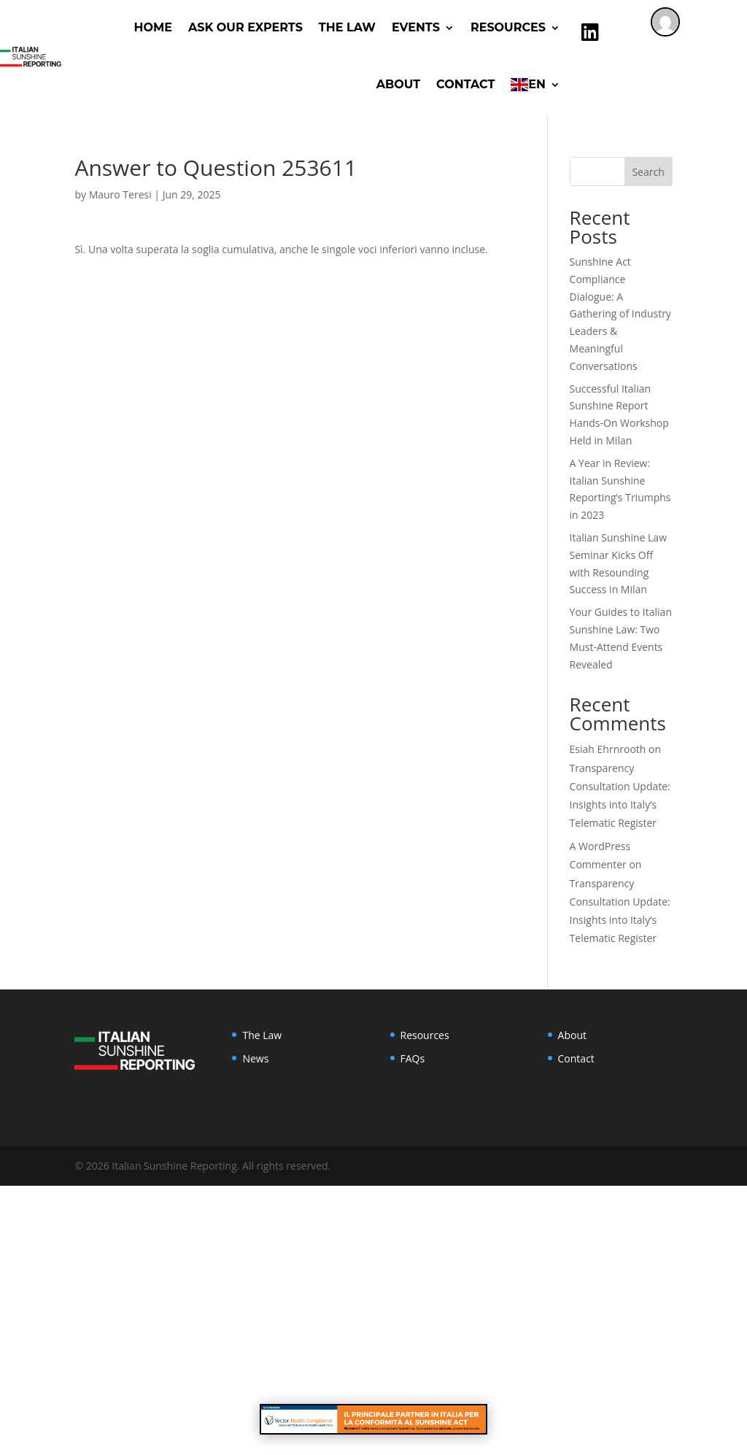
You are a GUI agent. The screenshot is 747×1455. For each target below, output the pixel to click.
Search (648, 172)
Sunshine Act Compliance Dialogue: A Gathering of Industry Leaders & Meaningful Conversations (620, 314)
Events (416, 27)
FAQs (412, 1058)
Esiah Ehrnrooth (608, 749)
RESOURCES (508, 27)
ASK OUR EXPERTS (245, 27)
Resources (424, 1035)
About (398, 84)
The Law (347, 27)
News (255, 1058)
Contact (465, 84)
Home (153, 27)
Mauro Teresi (120, 194)
